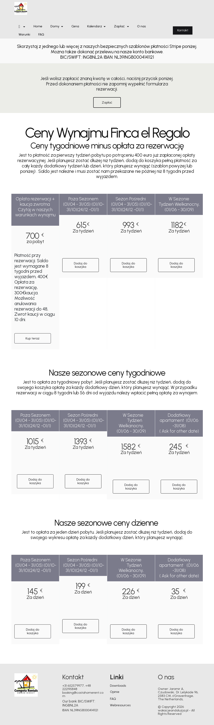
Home (38, 26)
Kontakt (182, 30)
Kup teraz (33, 338)
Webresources (120, 705)
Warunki (24, 34)
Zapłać (119, 26)
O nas (141, 26)
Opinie (114, 692)
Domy (55, 26)
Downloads (118, 685)
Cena (75, 26)
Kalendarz (94, 26)
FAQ (41, 34)
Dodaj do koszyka (80, 265)
